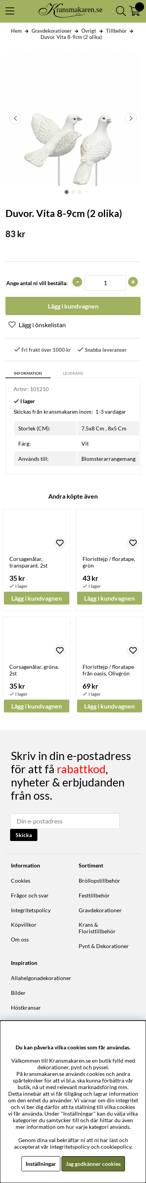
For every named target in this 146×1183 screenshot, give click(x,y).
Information (28, 373)
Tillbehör (116, 31)
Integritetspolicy (31, 910)
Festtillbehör (94, 895)
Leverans (73, 373)
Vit (85, 443)
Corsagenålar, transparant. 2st (28, 562)
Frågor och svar (30, 895)
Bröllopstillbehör (99, 880)
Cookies (20, 880)
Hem (16, 31)
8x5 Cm (117, 428)
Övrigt (88, 31)
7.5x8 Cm (92, 428)
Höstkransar (26, 1007)
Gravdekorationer (52, 31)
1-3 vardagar (110, 411)
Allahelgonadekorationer (41, 978)
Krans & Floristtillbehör (97, 927)
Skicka (24, 835)
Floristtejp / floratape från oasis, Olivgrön (108, 670)
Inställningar (41, 1163)
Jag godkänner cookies (93, 1163)
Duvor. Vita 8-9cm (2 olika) (71, 37)
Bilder (18, 992)
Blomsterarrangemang (108, 458)
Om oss (20, 939)
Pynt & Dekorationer (104, 946)
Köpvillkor (24, 924)
